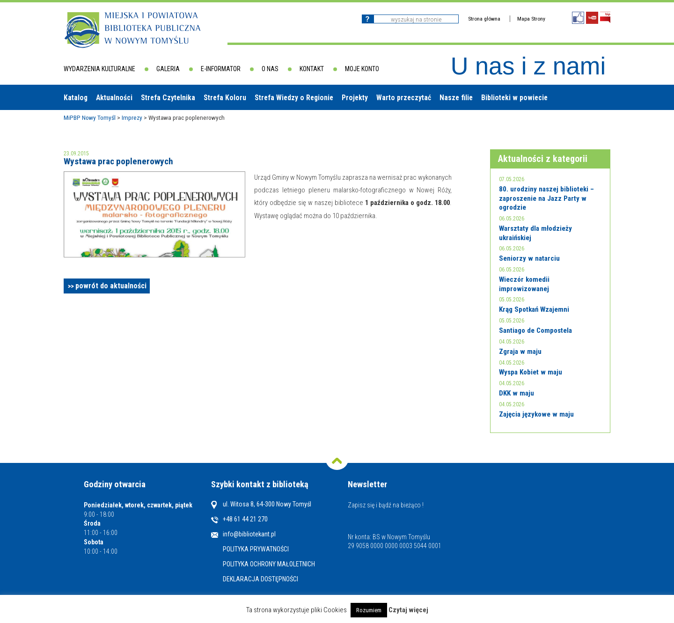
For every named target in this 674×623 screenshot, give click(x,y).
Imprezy (132, 117)
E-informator (221, 69)
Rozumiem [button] (368, 610)
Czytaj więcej (408, 610)
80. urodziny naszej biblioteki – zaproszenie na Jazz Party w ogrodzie (546, 198)
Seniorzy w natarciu (529, 258)
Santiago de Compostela (535, 330)
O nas (270, 69)
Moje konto (362, 69)
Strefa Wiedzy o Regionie (294, 97)
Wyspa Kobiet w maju (530, 372)
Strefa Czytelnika (168, 97)
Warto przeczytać (403, 97)
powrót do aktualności (111, 285)
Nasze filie (456, 97)
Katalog (76, 97)
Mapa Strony (531, 18)
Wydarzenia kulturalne (99, 69)
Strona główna (484, 18)
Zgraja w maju (520, 351)
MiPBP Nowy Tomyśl (90, 117)
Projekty (355, 97)
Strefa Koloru (225, 97)
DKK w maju (516, 393)
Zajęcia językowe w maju (536, 414)
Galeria (168, 69)
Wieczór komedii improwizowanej (524, 284)
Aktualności (114, 97)
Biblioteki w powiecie (514, 97)
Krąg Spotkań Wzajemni (534, 309)
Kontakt (312, 69)
